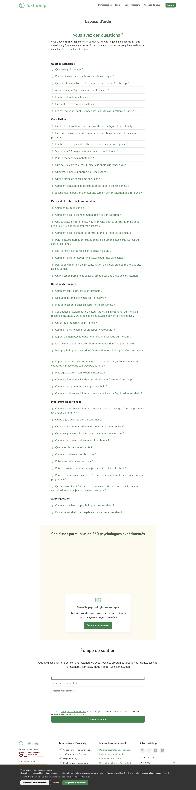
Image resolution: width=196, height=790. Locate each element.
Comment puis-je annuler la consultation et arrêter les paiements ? (94, 232)
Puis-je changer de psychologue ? (74, 158)
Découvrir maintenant (98, 625)
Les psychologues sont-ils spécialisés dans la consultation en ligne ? (94, 111)
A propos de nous (152, 4)
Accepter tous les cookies (75, 782)
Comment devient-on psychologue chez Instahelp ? (84, 505)
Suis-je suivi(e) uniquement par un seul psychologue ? (86, 151)
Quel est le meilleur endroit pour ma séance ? (81, 172)
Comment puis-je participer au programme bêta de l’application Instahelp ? (98, 393)
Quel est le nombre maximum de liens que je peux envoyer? (89, 426)
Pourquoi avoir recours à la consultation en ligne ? (84, 76)
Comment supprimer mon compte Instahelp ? (81, 386)
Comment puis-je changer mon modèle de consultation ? (88, 215)
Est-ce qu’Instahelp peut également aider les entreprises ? (88, 512)
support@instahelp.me (114, 666)
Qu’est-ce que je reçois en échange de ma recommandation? (89, 433)
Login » (170, 5)
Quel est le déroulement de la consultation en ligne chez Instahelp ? (94, 126)
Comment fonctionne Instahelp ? (74, 97)
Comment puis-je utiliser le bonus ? (75, 454)
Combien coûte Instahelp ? (70, 208)
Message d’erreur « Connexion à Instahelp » (80, 372)
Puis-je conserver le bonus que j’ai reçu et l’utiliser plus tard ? (90, 468)
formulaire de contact (78, 49)
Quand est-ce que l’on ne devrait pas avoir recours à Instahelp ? (92, 83)
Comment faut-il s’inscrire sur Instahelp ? (78, 291)
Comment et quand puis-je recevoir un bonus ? (82, 440)
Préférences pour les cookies (35, 782)
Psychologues (105, 4)
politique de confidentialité (73, 711)
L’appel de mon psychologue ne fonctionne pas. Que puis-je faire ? (93, 336)
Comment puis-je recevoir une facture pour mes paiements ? (90, 257)
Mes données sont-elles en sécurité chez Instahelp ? (85, 304)
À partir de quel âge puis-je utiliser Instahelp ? (82, 90)
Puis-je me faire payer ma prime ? (74, 461)
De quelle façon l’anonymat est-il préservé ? (80, 297)
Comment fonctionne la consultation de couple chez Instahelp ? (92, 185)
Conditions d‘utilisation (110, 758)
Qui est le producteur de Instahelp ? (76, 322)
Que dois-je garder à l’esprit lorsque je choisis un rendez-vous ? (91, 165)
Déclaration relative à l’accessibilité (115, 763)
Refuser (56, 782)
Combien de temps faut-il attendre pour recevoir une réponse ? (91, 144)
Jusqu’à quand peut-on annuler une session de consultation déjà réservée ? (98, 192)
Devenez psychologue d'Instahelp (115, 749)
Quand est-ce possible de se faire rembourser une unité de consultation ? (97, 275)
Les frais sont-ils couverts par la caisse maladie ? (83, 250)
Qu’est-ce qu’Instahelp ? (69, 69)
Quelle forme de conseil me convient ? (77, 179)
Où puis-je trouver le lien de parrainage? (78, 419)
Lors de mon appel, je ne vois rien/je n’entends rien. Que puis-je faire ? (95, 343)
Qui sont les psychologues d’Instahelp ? (78, 104)
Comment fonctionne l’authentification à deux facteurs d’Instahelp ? (94, 379)
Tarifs (117, 4)
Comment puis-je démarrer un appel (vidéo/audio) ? (85, 329)
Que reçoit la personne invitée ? (73, 447)
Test (125, 4)
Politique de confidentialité (112, 754)
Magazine (135, 4)
